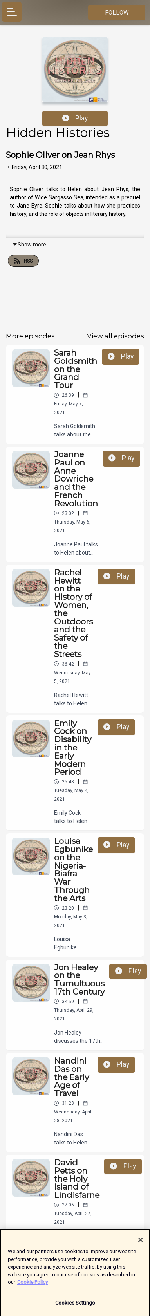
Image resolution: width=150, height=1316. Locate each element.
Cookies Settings (75, 1306)
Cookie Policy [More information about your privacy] (32, 1286)
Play (75, 118)
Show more (29, 244)
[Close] (140, 1243)
